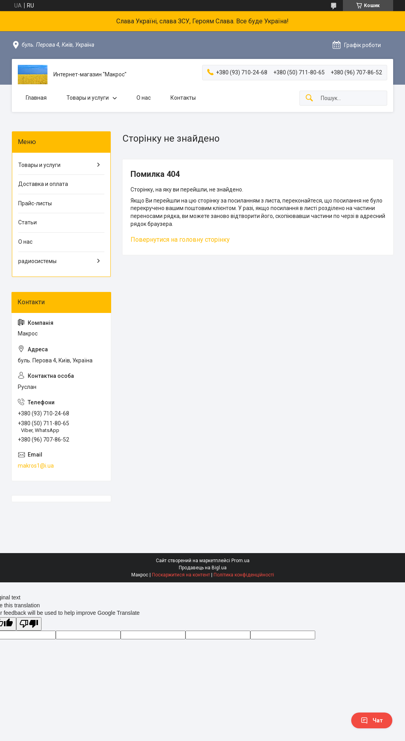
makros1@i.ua (36, 465)
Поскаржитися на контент (181, 575)
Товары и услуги (87, 98)
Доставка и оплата (43, 184)
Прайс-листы (35, 203)
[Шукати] (309, 98)
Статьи (27, 222)
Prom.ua (240, 560)
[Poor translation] (29, 624)
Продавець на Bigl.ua (203, 567)
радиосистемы (37, 261)
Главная (36, 98)
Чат (372, 720)
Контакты (183, 98)
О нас (143, 98)
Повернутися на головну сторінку (180, 239)
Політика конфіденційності (244, 575)
